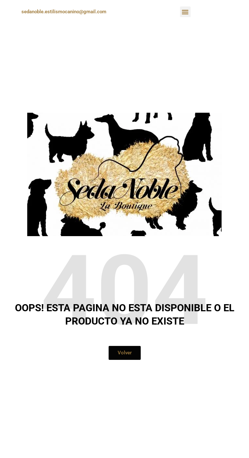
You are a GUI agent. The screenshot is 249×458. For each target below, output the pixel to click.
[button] (185, 11)
